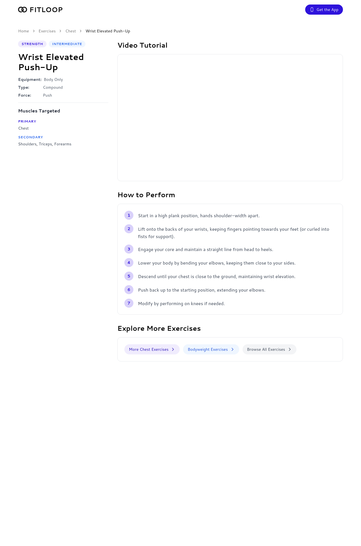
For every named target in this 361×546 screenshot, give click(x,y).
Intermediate (67, 43)
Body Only (53, 79)
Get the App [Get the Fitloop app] (324, 9)
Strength (32, 43)
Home (23, 31)
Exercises (47, 31)
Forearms (62, 144)
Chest (70, 31)
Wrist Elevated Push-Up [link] (107, 31)
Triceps (45, 144)
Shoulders (27, 144)
